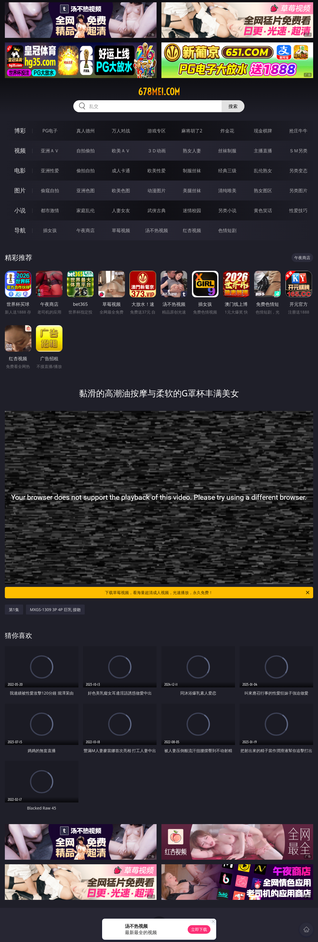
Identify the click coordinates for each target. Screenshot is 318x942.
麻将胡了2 (191, 131)
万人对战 (121, 131)
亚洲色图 (85, 190)
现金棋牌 (263, 131)
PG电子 (50, 131)
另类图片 (298, 190)
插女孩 (50, 230)
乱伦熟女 (263, 170)
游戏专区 (156, 131)
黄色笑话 (263, 210)
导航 (20, 230)
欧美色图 (121, 190)
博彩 (20, 130)
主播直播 (263, 151)
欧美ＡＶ (121, 151)
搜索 (233, 106)
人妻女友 (121, 210)
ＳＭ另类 (298, 151)
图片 (20, 190)
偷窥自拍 (50, 190)
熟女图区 (263, 190)
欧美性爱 (156, 170)
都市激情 (50, 210)
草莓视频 (121, 230)
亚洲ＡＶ (50, 151)
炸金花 (227, 131)
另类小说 (227, 210)
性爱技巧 (298, 210)
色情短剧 (227, 230)
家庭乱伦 (85, 210)
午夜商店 (85, 230)
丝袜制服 (227, 151)
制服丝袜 (192, 170)
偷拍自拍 (85, 170)
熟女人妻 (192, 151)
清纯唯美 (227, 190)
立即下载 (199, 929)
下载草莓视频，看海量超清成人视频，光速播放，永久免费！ (207, 592)
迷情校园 (192, 210)
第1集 (14, 609)
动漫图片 (156, 190)
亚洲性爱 (50, 170)
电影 (20, 170)
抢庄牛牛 (298, 131)
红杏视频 (192, 230)
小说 (20, 210)
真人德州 (85, 131)
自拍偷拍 (85, 151)
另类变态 (298, 170)
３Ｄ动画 (156, 151)
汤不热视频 (156, 230)
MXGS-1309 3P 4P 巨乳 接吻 (55, 609)
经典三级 (227, 170)
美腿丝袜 (192, 190)
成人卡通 (121, 170)
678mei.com (159, 91)
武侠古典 (156, 210)
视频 (20, 150)
